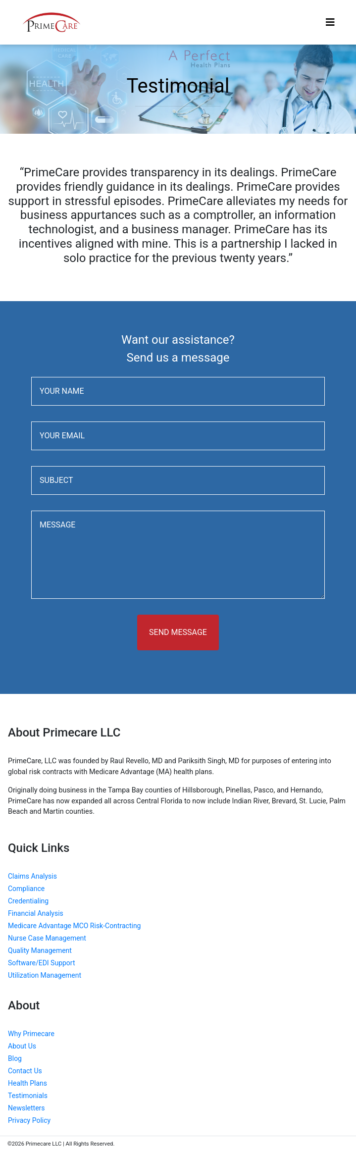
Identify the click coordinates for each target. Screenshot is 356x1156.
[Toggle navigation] (330, 22)
